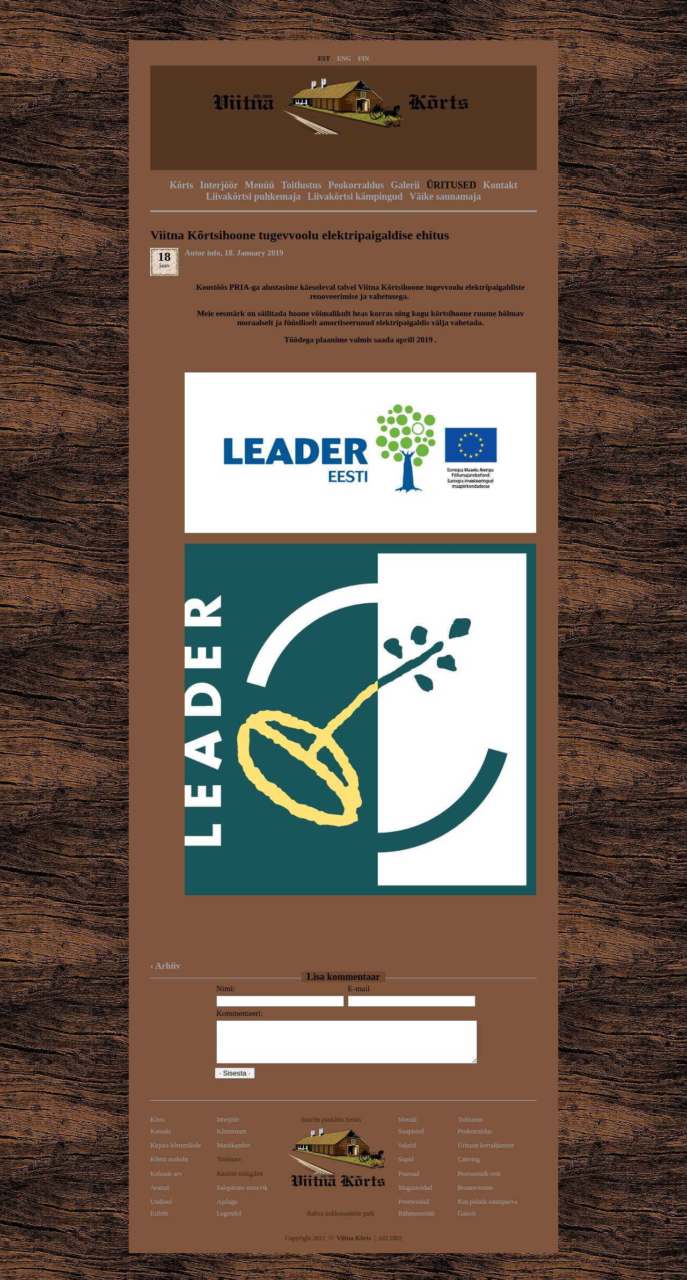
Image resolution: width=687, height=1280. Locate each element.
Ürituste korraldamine (486, 1153)
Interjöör (219, 185)
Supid (405, 1167)
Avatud (159, 1195)
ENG (344, 58)
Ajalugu (227, 1209)
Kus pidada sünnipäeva (487, 1209)
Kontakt (500, 185)
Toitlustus (301, 185)
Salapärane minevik (242, 1195)
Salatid (407, 1153)
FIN (363, 58)
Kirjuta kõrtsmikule (175, 1153)
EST (324, 58)
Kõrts (181, 185)
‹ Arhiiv (165, 966)
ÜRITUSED (451, 185)
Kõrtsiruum (231, 1139)
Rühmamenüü (416, 1221)
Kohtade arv (166, 1182)
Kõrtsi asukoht (169, 1167)
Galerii (405, 185)
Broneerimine (475, 1195)
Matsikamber (234, 1153)
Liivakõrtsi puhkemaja (253, 196)
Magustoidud (415, 1195)
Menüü (259, 185)
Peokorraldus (356, 185)
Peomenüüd (413, 1209)
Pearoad (408, 1182)
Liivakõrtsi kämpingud (355, 196)
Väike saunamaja (445, 196)
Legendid (229, 1221)
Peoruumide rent (479, 1182)
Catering (469, 1167)
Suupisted (410, 1139)
